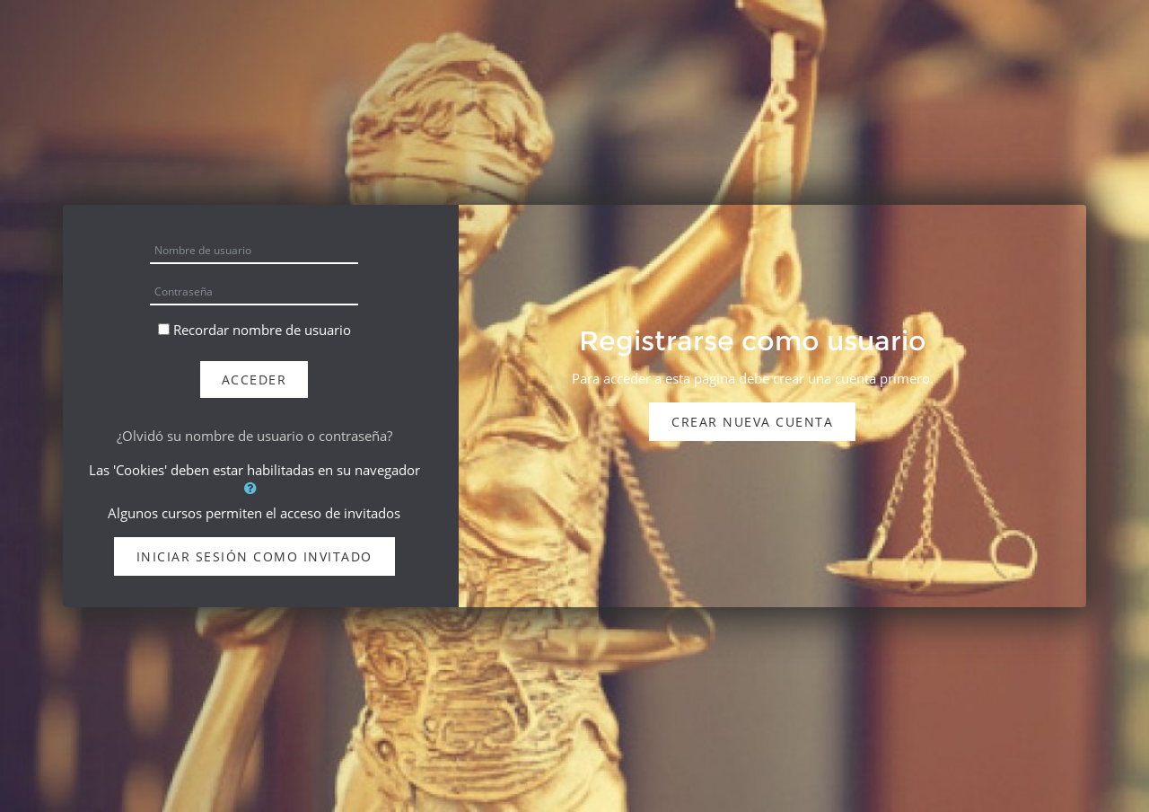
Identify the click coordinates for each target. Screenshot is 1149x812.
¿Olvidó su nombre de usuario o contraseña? (254, 436)
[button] (254, 488)
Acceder (254, 379)
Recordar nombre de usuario (262, 330)
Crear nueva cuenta (752, 421)
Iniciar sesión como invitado (254, 556)
